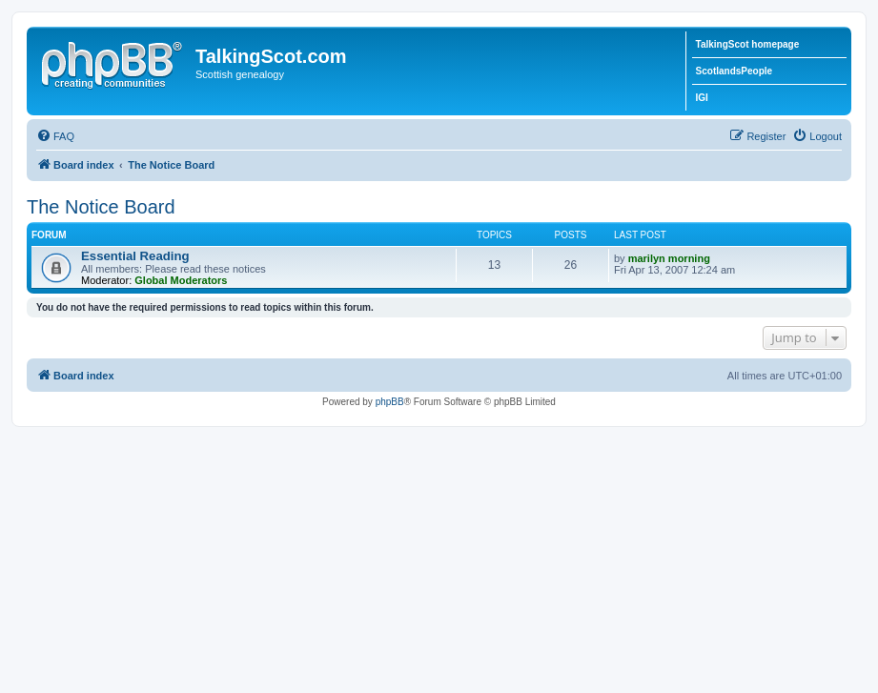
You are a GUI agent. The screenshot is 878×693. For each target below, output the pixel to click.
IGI (702, 97)
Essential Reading (135, 256)
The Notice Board (101, 206)
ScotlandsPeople (734, 71)
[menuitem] (55, 136)
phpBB (390, 402)
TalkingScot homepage (748, 44)
